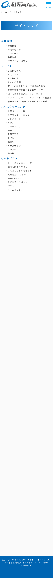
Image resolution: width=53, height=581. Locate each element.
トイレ (11, 138)
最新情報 (12, 57)
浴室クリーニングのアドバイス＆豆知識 (27, 101)
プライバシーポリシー (19, 61)
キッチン (12, 122)
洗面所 (11, 141)
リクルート (13, 53)
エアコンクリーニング (19, 115)
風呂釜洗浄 (13, 134)
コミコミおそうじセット (20, 170)
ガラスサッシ (14, 145)
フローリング (14, 126)
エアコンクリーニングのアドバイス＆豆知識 (30, 97)
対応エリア (13, 74)
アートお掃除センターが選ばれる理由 (26, 86)
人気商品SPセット (17, 174)
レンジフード (14, 118)
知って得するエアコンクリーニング (25, 93)
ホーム (4, 12)
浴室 (10, 130)
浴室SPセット (15, 178)
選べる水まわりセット (19, 166)
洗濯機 (11, 153)
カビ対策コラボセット (19, 182)
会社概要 (12, 45)
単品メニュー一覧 (16, 111)
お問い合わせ (14, 49)
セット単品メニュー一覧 (20, 163)
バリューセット (15, 186)
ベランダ (12, 149)
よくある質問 (14, 82)
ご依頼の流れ (14, 70)
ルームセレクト (15, 189)
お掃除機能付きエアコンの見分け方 (25, 89)
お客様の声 (13, 78)
